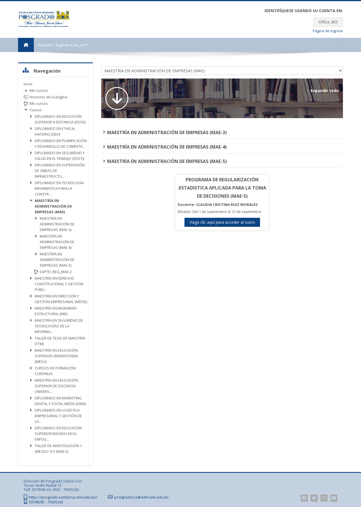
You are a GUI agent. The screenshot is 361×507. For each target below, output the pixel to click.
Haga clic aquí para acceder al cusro (222, 222)
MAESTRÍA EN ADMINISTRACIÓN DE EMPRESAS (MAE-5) (167, 161)
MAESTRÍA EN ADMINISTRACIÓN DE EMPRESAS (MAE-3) (167, 132)
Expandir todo (325, 90)
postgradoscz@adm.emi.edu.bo (141, 497)
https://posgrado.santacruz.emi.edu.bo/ (63, 497)
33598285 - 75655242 (46, 502)
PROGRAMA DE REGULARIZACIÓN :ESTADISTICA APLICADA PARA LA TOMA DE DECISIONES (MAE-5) (222, 188)
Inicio (28, 83)
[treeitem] (55, 267)
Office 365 (328, 22)
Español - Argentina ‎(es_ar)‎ (63, 44)
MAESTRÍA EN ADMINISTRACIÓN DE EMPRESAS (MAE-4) (167, 147)
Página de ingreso (328, 31)
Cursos (36, 109)
